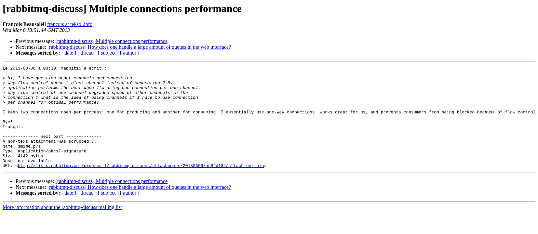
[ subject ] (108, 53)
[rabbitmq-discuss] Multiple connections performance (112, 41)
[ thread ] (87, 53)
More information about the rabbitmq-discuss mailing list (62, 227)
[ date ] (68, 53)
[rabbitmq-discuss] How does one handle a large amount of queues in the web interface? (139, 47)
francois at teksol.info (69, 24)
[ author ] (130, 53)
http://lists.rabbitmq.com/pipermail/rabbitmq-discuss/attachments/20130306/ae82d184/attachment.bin (141, 186)
